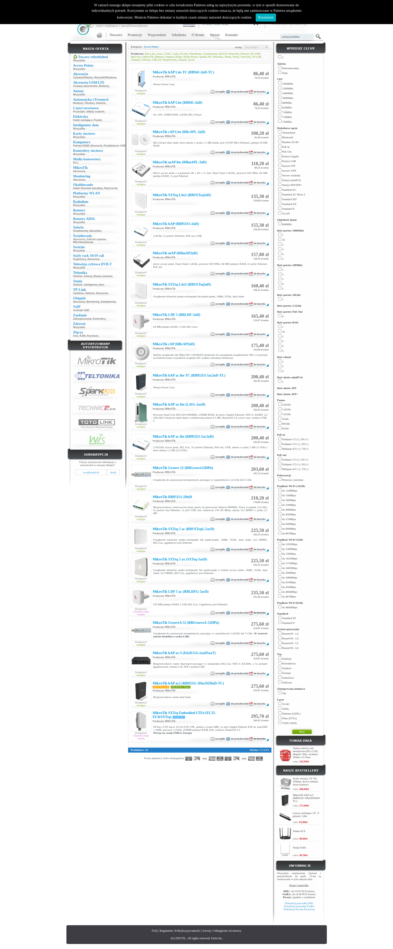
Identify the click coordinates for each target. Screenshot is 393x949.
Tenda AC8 (299, 831)
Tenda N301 (299, 847)
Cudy (175, 53)
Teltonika (218, 56)
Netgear (169, 56)
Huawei (245, 53)
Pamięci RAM (81, 145)
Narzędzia (95, 230)
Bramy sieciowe (103, 276)
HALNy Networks (229, 53)
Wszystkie (79, 60)
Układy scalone (95, 111)
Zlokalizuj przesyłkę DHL (298, 903)
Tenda (227, 56)
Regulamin (166, 930)
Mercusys (136, 56)
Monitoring (93, 301)
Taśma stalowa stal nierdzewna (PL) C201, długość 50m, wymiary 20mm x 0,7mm (306, 753)
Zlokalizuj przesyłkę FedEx (299, 906)
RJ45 (83, 335)
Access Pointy (151, 46)
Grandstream (210, 53)
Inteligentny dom (94, 284)
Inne (75, 335)
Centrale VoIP (81, 310)
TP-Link (256, 56)
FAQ (154, 930)
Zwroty (207, 930)
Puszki (98, 120)
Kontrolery (99, 318)
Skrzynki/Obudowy (105, 77)
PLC (75, 162)
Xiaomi (182, 59)
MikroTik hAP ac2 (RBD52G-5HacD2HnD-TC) (307, 797)
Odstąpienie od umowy (227, 930)
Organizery (79, 259)
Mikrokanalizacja (83, 242)
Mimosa (159, 56)
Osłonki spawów (96, 239)
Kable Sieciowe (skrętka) (88, 188)
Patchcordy (110, 188)
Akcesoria (96, 145)
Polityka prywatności (188, 930)
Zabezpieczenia (82, 318)
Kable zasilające (82, 120)
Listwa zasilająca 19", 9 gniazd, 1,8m (306, 814)
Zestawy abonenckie (85, 86)
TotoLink (245, 56)
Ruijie (178, 56)
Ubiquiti (135, 59)
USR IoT (156, 59)
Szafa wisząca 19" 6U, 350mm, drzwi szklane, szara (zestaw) (306, 781)
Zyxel (191, 59)
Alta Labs (150, 53)
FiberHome (195, 53)
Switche (101, 103)
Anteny (88, 276)
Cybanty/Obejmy (83, 77)
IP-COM (255, 53)
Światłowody (80, 230)
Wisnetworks (170, 59)
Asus (159, 53)
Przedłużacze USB (114, 145)
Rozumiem (265, 17)
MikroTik (148, 56)
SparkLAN (205, 56)
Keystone (92, 335)
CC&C (167, 53)
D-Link (184, 53)
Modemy (104, 86)
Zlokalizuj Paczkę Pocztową (299, 909)
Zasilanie (78, 293)
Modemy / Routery (84, 103)
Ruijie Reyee (190, 56)
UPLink (145, 59)
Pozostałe (79, 111)
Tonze (235, 56)
